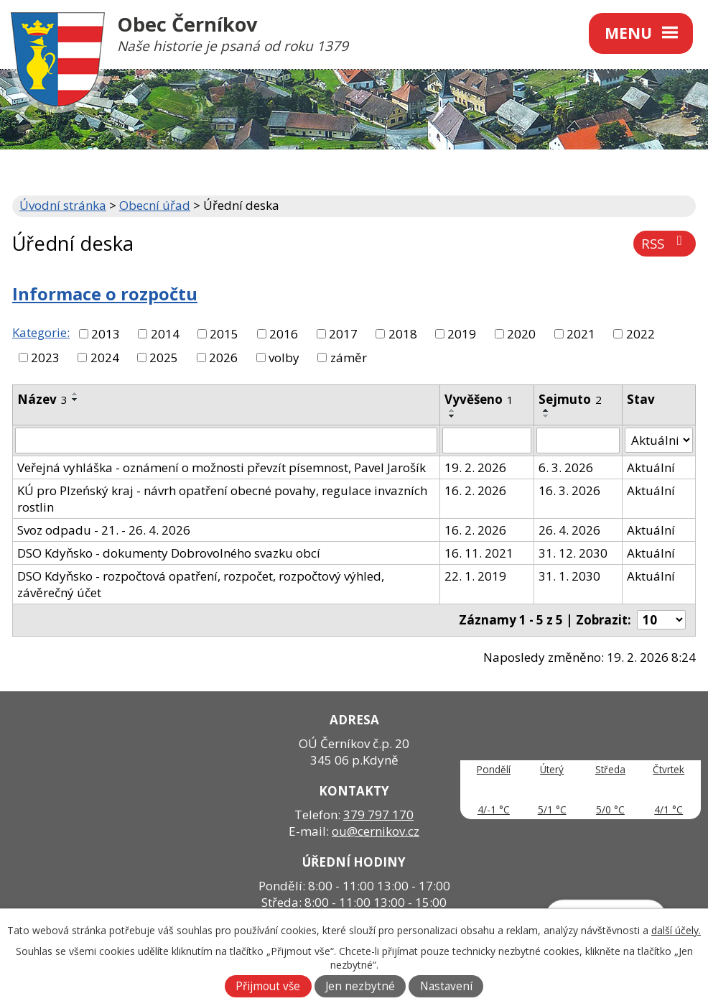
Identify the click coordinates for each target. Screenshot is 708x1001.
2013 (105, 334)
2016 (283, 334)
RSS (664, 243)
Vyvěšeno (478, 399)
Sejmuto (570, 399)
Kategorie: (41, 332)
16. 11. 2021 (478, 553)
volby (284, 357)
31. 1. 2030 (569, 576)
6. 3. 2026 (566, 467)
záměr (348, 357)
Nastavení (446, 986)
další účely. (676, 930)
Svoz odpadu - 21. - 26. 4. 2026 (103, 530)
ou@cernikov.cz (375, 831)
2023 (45, 357)
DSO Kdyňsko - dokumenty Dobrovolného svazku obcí (168, 553)
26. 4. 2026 (569, 530)
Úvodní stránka (62, 205)
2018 (402, 334)
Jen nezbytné (360, 986)
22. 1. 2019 (475, 576)
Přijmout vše (268, 986)
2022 (640, 334)
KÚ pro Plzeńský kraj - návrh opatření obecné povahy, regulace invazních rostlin (222, 498)
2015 (224, 334)
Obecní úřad (154, 205)
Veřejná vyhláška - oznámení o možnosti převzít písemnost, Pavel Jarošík (221, 467)
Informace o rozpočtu (104, 293)
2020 (521, 334)
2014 (165, 334)
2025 (163, 357)
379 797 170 (378, 814)
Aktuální (651, 467)
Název (42, 399)
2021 (581, 334)
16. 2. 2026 (475, 490)
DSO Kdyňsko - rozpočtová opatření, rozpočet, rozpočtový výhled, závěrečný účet (200, 584)
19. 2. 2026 (475, 467)
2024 (104, 357)
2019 (461, 334)
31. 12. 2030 (573, 553)
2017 (343, 334)
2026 (223, 357)
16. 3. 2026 (569, 490)
